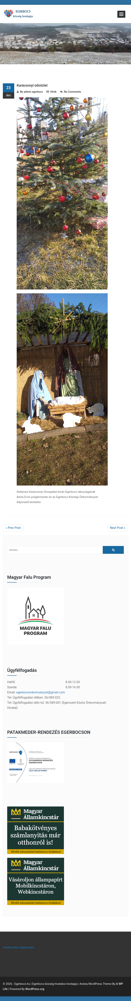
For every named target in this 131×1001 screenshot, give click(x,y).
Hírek (53, 91)
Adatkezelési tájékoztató (18, 947)
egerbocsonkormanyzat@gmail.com (40, 692)
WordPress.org (34, 989)
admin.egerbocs (33, 91)
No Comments (72, 91)
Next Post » (117, 528)
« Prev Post (13, 528)
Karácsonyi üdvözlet (32, 85)
